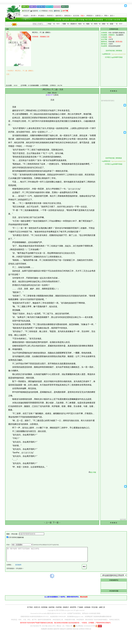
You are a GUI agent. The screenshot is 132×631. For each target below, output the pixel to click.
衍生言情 (116, 20)
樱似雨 (54, 93)
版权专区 (59, 15)
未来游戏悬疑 (98, 20)
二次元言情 (108, 20)
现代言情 (65, 20)
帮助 (106, 15)
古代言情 (58, 20)
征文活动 (76, 15)
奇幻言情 (88, 20)
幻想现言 (73, 20)
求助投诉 (90, 15)
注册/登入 (99, 15)
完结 (122, 20)
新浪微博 (18, 565)
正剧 (47, 37)
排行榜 (34, 15)
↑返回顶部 (122, 519)
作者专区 (50, 15)
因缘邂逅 (43, 37)
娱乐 (112, 15)
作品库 (26, 15)
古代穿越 (80, 20)
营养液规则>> (11, 568)
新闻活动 (68, 15)
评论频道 (41, 15)
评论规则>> (20, 568)
